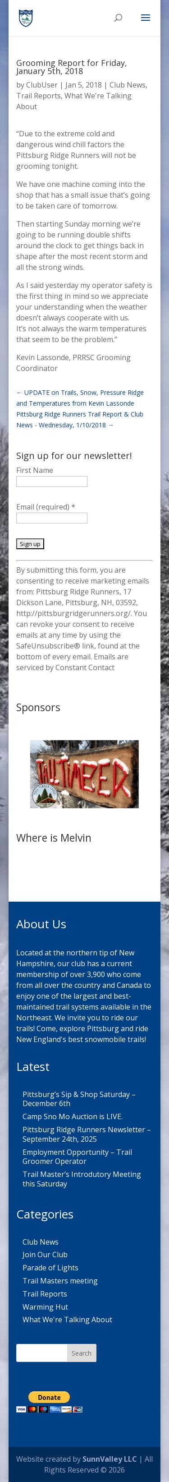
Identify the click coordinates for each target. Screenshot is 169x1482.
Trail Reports (38, 96)
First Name (34, 470)
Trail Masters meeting (60, 1281)
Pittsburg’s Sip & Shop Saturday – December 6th (79, 1099)
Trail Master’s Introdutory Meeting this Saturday (82, 1179)
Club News (128, 85)
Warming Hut (45, 1307)
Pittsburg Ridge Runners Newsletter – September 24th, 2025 (87, 1134)
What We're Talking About (67, 1320)
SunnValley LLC (109, 1459)
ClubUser (42, 85)
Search (81, 1353)
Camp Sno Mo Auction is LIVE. (73, 1116)
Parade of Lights (50, 1268)
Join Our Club (45, 1255)
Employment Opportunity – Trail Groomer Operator (77, 1157)
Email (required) (45, 507)
